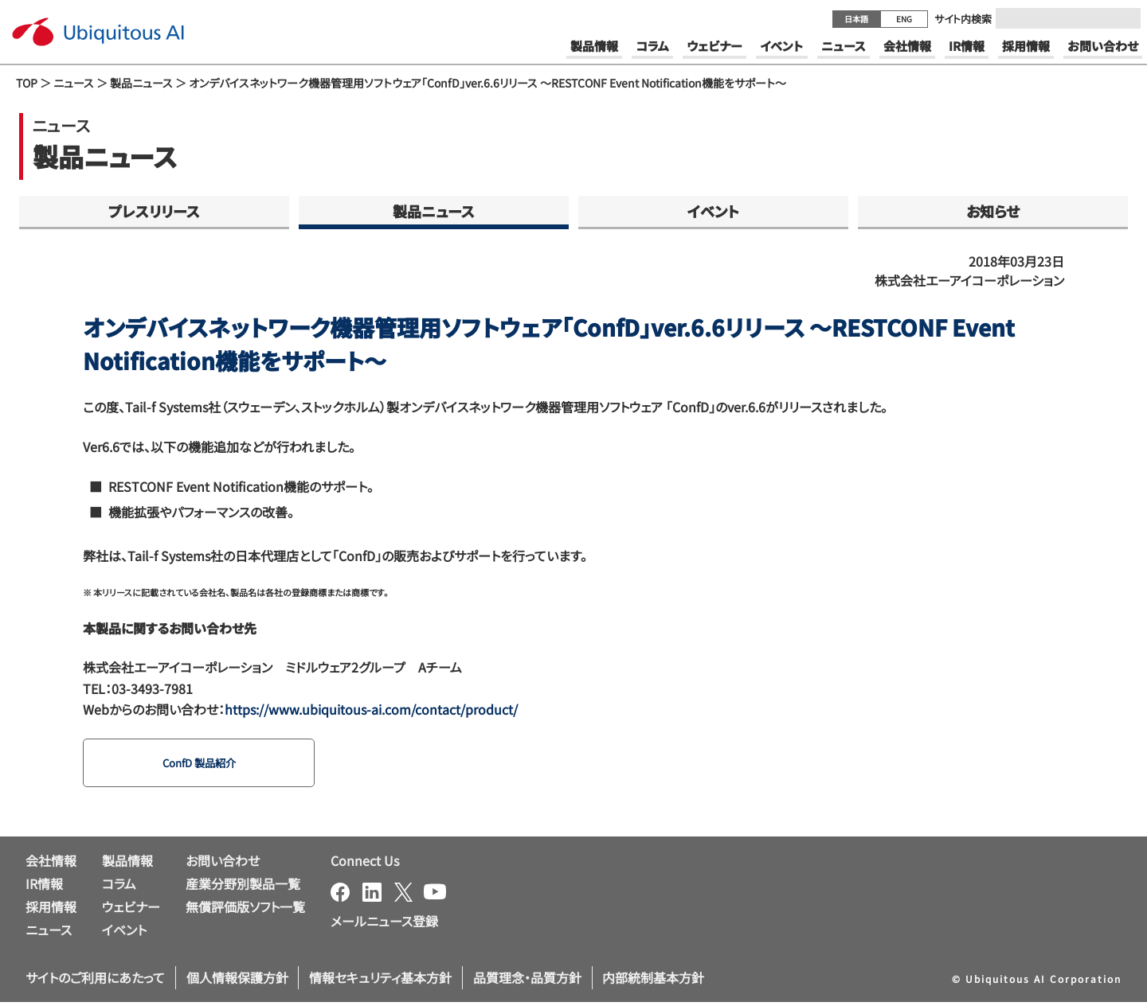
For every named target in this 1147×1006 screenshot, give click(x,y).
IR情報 (44, 887)
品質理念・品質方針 (527, 981)
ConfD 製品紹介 (207, 764)
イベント (713, 211)
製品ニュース (141, 83)
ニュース (73, 83)
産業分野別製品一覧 (243, 887)
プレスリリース (154, 211)
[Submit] (1124, 18)
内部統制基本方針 (653, 981)
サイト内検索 (963, 19)
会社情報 (50, 864)
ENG (904, 19)
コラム (119, 887)
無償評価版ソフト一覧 (245, 909)
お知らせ (993, 211)
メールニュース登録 (384, 924)
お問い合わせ (223, 864)
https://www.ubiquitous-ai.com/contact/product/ (371, 709)
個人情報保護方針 (237, 981)
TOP (26, 83)
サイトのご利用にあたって (95, 981)
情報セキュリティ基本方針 (380, 981)
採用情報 (50, 909)
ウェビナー (131, 909)
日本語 (856, 19)
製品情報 (127, 864)
